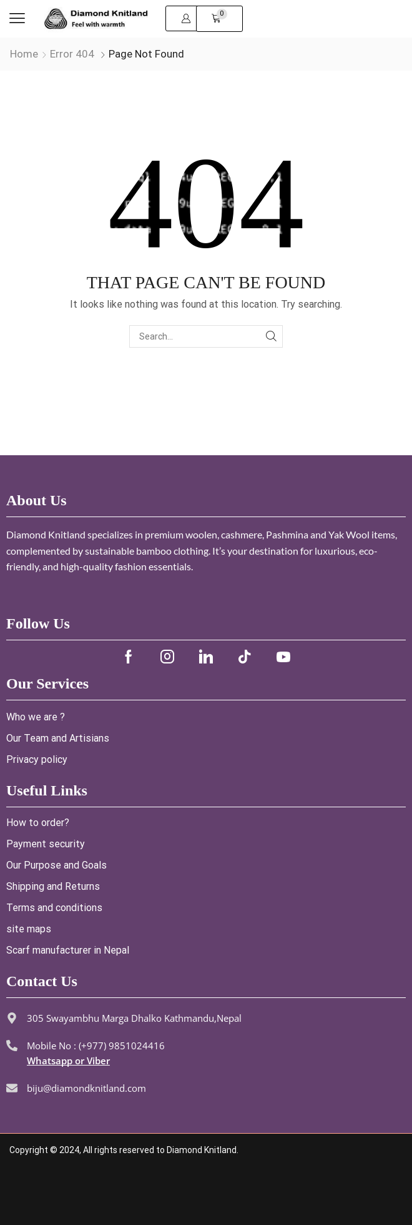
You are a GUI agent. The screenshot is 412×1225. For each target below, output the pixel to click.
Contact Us (41, 981)
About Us (36, 500)
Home (24, 54)
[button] (17, 18)
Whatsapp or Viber (68, 1060)
